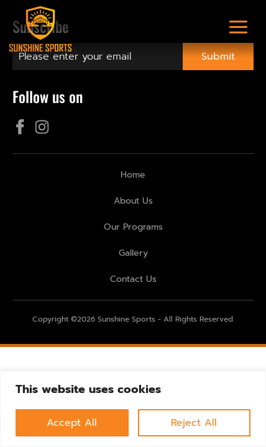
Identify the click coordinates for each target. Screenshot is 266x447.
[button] (238, 29)
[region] (133, 409)
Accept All (72, 422)
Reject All (194, 422)
